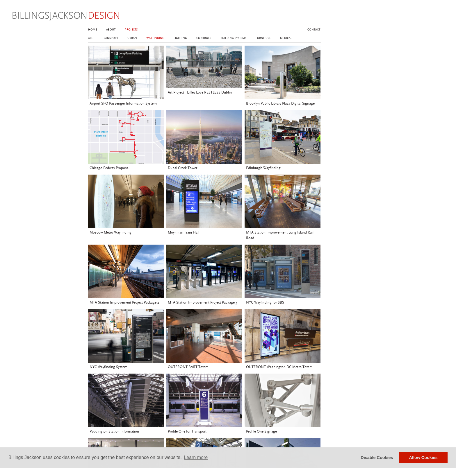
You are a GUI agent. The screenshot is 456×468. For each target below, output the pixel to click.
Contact (313, 29)
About (110, 29)
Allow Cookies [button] (423, 457)
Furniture (263, 38)
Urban (132, 38)
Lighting (180, 38)
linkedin (317, 15)
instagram (308, 15)
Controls (203, 38)
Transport (110, 38)
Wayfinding (155, 38)
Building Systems (233, 38)
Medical (286, 38)
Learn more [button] (196, 457)
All (90, 38)
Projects (131, 29)
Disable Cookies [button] (377, 457)
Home (92, 29)
